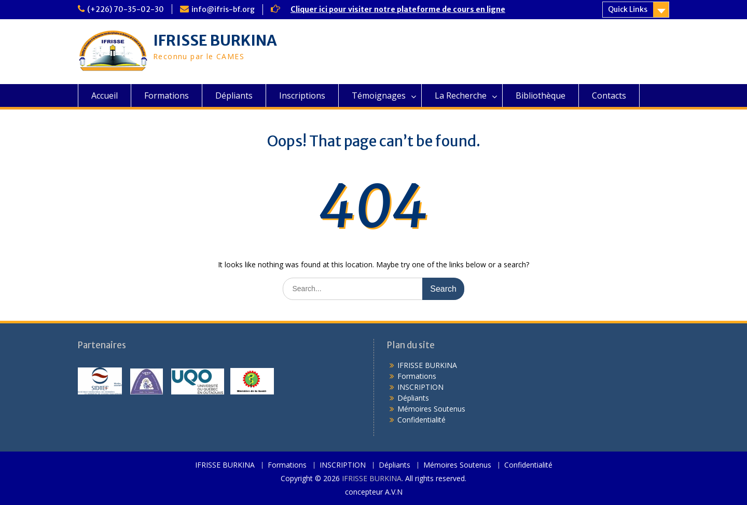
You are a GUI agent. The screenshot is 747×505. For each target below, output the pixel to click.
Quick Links (627, 9)
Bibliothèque (540, 95)
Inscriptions (302, 95)
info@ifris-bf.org (223, 9)
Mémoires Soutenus (431, 409)
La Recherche (461, 95)
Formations (166, 95)
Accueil (104, 95)
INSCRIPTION (420, 387)
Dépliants (234, 95)
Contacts (609, 95)
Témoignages (379, 95)
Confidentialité (421, 420)
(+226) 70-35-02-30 (125, 9)
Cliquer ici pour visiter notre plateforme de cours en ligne (397, 9)
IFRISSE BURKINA (215, 40)
